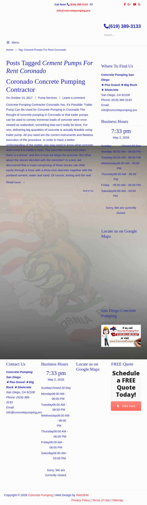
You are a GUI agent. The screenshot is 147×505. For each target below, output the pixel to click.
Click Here (126, 406)
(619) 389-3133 (79, 4)
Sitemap (117, 500)
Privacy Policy (80, 500)
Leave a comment (73, 97)
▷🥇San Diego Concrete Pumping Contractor (77, 41)
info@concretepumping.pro (73, 10)
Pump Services (47, 97)
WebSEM (82, 495)
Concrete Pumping (40, 495)
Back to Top (88, 191)
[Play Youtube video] (121, 336)
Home (9, 49)
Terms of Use (101, 500)
